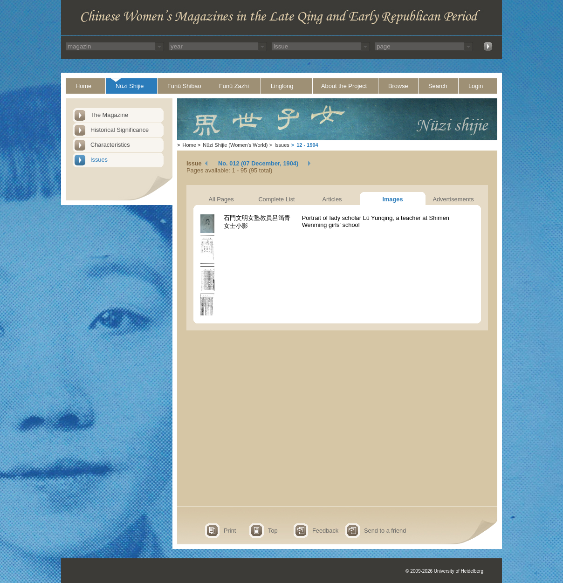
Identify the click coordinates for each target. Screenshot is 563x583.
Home (83, 85)
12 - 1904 (307, 145)
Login (475, 85)
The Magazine (109, 114)
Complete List (276, 199)
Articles (332, 199)
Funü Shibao (184, 85)
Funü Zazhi (234, 85)
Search (437, 85)
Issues (99, 159)
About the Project (344, 85)
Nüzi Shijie (130, 85)
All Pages (220, 199)
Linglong (282, 85)
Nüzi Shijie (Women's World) (235, 145)
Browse (398, 85)
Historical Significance (119, 129)
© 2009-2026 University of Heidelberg (444, 571)
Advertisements (453, 199)
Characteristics (110, 144)
